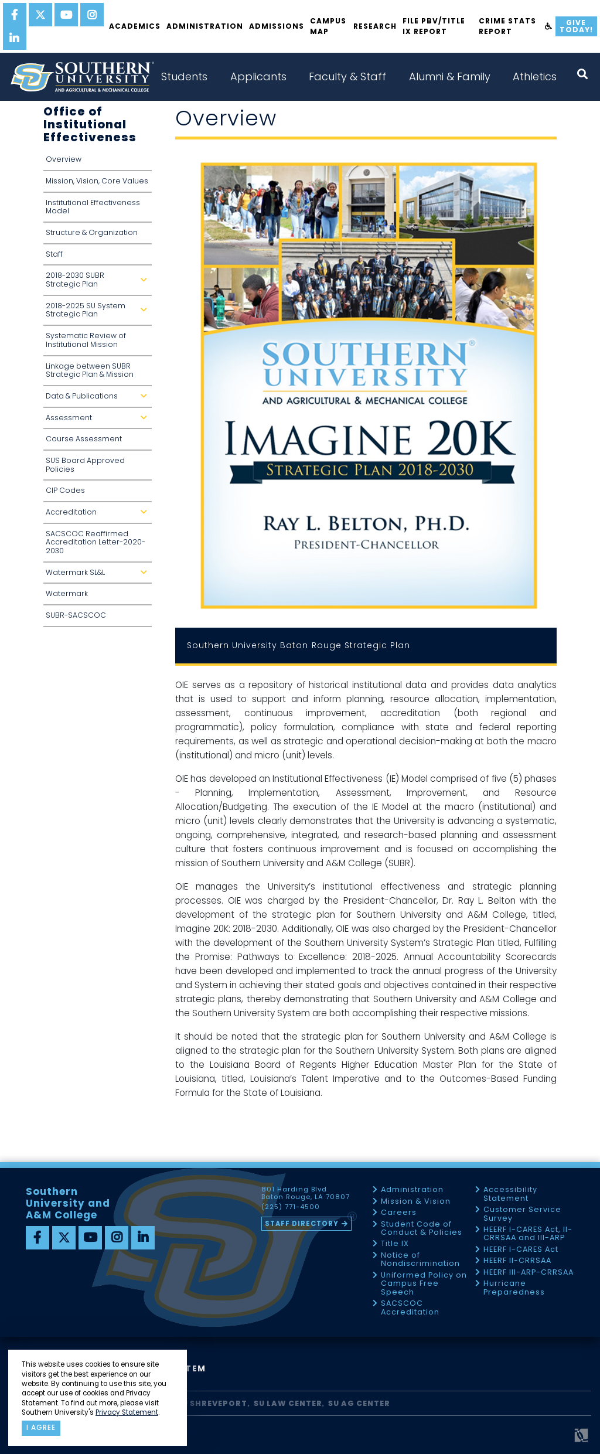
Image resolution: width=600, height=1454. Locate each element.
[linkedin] (14, 38)
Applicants (258, 76)
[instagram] (92, 14)
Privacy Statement (127, 1412)
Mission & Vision (416, 1201)
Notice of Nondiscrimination (420, 1259)
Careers (399, 1212)
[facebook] (14, 14)
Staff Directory (302, 1223)
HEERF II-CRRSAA (517, 1260)
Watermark (67, 593)
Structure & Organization (92, 232)
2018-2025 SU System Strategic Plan (99, 313)
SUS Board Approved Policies (85, 464)
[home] (82, 77)
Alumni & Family (449, 76)
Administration (204, 26)
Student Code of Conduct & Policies (421, 1228)
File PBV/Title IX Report (434, 26)
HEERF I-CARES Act (520, 1249)
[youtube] (66, 14)
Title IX (395, 1244)
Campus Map (328, 26)
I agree (41, 1427)
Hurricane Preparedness (514, 1287)
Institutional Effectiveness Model (93, 207)
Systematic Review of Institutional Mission (86, 340)
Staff (54, 254)
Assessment (99, 421)
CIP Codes (65, 490)
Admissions (276, 26)
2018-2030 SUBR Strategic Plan (99, 282)
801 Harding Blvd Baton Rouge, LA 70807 (305, 1193)
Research (375, 26)
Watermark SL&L (99, 575)
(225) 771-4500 (290, 1207)
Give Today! (576, 26)
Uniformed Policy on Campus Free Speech (424, 1284)
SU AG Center (359, 1403)
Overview (63, 159)
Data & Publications (99, 399)
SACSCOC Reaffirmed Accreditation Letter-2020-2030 (95, 542)
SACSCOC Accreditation (410, 1307)
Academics (135, 26)
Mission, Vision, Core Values (97, 181)
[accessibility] (548, 26)
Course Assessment (84, 439)
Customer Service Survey (522, 1214)
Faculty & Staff (347, 76)
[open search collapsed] (582, 74)
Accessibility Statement (510, 1194)
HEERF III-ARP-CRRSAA (528, 1272)
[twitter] (40, 14)
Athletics (535, 76)
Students (184, 76)
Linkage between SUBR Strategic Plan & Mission (90, 370)
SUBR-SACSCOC (76, 615)
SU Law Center (288, 1403)
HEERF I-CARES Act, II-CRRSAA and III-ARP (527, 1233)
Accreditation (99, 515)
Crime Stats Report (507, 26)
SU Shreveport (212, 1403)
